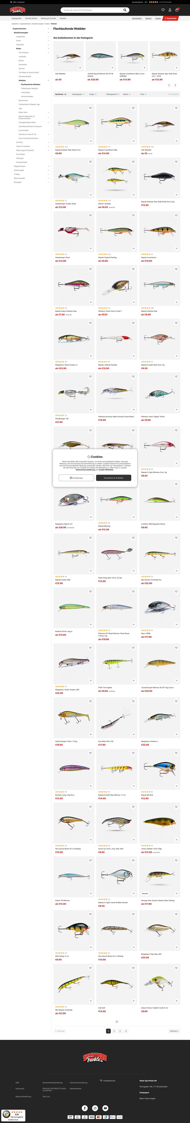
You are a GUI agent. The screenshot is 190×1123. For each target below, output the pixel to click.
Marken (148, 18)
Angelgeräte (16, 18)
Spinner (22, 68)
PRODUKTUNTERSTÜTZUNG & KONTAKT (54, 1089)
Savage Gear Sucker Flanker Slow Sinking (157, 900)
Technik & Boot (31, 18)
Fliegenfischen (30, 166)
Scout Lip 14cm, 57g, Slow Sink (110, 849)
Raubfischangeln (38, 24)
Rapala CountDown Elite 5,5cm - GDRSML (133, 75)
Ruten (31, 41)
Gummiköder (32, 52)
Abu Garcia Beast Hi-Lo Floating (68, 849)
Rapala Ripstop (104, 526)
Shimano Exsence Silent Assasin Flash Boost (116, 416)
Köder (47, 24)
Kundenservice (109, 1081)
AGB (17, 1083)
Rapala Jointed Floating (107, 365)
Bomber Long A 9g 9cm (64, 795)
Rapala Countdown (148, 257)
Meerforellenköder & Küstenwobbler (32, 117)
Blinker (21, 60)
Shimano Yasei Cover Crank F (110, 311)
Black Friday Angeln (147, 1098)
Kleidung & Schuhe (48, 18)
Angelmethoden (25, 24)
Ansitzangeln (30, 170)
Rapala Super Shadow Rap (66, 311)
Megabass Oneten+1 (149, 741)
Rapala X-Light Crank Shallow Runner (113, 902)
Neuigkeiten (137, 18)
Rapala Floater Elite (62, 580)
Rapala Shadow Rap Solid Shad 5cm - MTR (164, 75)
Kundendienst (137, 2)
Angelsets (31, 44)
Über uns (46, 1096)
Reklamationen (75, 1088)
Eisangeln (30, 182)
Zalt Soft (101, 1008)
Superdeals (170, 18)
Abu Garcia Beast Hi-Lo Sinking (110, 956)
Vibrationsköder (25, 76)
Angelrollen (31, 37)
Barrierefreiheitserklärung (53, 1083)
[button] (162, 2)
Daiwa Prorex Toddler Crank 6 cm (154, 1008)
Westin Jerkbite (104, 204)
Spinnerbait (23, 100)
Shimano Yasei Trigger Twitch (153, 416)
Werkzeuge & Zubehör (31, 150)
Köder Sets (32, 112)
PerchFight (20, 154)
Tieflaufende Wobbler (29, 88)
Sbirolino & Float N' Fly (32, 134)
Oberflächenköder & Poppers (30, 126)
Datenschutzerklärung (78, 1083)
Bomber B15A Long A (63, 631)
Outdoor (63, 18)
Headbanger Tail (61, 419)
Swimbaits (32, 64)
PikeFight (20, 158)
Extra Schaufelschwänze (28, 138)
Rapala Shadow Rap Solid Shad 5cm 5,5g (157, 202)
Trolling (30, 174)
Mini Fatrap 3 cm (62, 956)
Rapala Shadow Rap (149, 311)
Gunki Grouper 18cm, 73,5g (66, 741)
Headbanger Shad (62, 257)
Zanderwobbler (27, 96)
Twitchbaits (25, 92)
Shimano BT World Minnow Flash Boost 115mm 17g (113, 634)
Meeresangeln (30, 178)
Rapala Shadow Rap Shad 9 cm (67, 150)
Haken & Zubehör (31, 146)
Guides (158, 18)
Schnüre (31, 142)
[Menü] (23, 1111)
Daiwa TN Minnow (62, 900)
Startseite (15, 24)
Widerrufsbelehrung (23, 1096)
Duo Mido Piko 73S (105, 741)
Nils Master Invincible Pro (151, 580)
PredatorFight (21, 162)
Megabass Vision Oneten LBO (67, 690)
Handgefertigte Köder (32, 122)
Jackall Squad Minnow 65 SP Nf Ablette (100, 75)
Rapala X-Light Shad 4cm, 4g (153, 365)
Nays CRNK (145, 633)
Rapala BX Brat (147, 795)
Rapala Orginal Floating (107, 257)
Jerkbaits (22, 56)
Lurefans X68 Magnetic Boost (153, 524)
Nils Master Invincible (63, 1010)
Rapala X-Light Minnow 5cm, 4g (154, 472)
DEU (19, 2)
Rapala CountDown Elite (107, 150)
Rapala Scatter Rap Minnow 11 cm (112, 795)
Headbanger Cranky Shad (65, 204)
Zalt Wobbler (60, 74)
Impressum (20, 1088)
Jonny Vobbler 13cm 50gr (151, 849)
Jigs (20, 108)
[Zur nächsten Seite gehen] (174, 1031)
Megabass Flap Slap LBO (151, 954)
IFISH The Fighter (105, 687)
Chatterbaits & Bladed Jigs (29, 104)
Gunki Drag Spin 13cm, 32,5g (110, 578)
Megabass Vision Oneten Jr (66, 365)
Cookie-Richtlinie (106, 470)
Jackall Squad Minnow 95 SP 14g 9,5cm (157, 687)
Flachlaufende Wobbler (30, 84)
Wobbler (54, 24)
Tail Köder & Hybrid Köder (29, 72)
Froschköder (24, 130)
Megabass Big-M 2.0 (63, 524)
